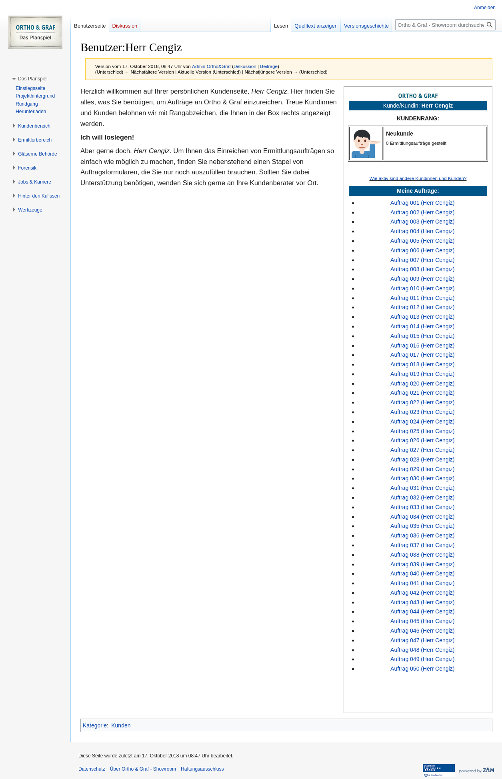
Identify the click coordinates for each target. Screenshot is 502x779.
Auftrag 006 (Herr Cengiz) (422, 250)
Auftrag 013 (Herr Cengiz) (422, 317)
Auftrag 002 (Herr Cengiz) (422, 212)
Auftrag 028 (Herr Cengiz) (422, 459)
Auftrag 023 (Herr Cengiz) (422, 412)
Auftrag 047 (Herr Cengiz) (422, 640)
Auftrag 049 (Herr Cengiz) (422, 659)
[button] (32, 79)
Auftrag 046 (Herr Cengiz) (422, 630)
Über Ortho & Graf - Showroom (143, 769)
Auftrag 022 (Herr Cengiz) (422, 402)
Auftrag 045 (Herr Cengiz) (422, 621)
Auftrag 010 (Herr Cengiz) (422, 288)
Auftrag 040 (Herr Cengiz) (422, 573)
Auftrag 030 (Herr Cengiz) (422, 478)
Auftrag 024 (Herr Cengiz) (422, 421)
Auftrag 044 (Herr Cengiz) (422, 611)
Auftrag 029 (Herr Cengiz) (422, 469)
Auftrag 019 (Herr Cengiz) (422, 374)
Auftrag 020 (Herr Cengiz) (422, 383)
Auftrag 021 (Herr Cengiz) (422, 393)
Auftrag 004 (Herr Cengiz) (422, 231)
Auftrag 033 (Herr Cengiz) (422, 507)
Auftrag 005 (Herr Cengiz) (422, 241)
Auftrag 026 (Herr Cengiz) (422, 440)
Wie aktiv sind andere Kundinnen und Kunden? (417, 178)
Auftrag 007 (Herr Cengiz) (422, 260)
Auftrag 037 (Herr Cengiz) (422, 545)
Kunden (120, 725)
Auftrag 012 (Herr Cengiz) (422, 307)
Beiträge (269, 66)
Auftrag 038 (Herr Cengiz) (422, 554)
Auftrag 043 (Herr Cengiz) (422, 602)
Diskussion (245, 66)
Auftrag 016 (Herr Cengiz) (422, 345)
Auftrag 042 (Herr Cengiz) (422, 592)
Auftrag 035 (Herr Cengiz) (422, 526)
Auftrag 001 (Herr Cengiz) (422, 203)
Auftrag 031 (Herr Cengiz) (422, 488)
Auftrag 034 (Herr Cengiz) (422, 516)
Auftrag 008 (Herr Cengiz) (422, 269)
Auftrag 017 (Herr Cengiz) (422, 355)
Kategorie (95, 725)
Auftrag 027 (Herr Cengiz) (422, 450)
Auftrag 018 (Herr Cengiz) (422, 364)
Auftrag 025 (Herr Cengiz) (422, 431)
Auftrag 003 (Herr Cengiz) (422, 221)
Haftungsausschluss (202, 769)
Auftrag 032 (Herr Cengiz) (422, 497)
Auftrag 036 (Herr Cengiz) (422, 535)
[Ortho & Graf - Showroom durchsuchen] (445, 24)
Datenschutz (91, 769)
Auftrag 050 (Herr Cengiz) (422, 668)
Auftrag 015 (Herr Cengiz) (422, 336)
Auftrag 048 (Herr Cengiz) (422, 650)
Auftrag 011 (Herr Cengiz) (422, 298)
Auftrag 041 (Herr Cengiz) (422, 583)
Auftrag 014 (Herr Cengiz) (422, 326)
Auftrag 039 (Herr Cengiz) (422, 564)
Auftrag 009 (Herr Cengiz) (422, 279)
